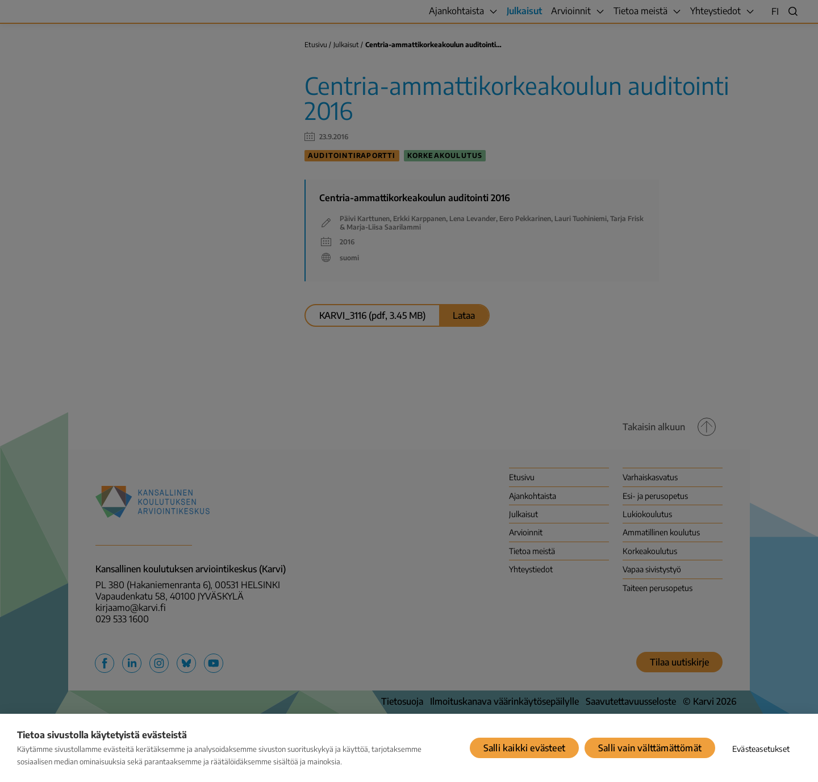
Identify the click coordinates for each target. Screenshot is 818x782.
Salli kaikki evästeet (524, 748)
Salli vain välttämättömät (650, 748)
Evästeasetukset (761, 749)
